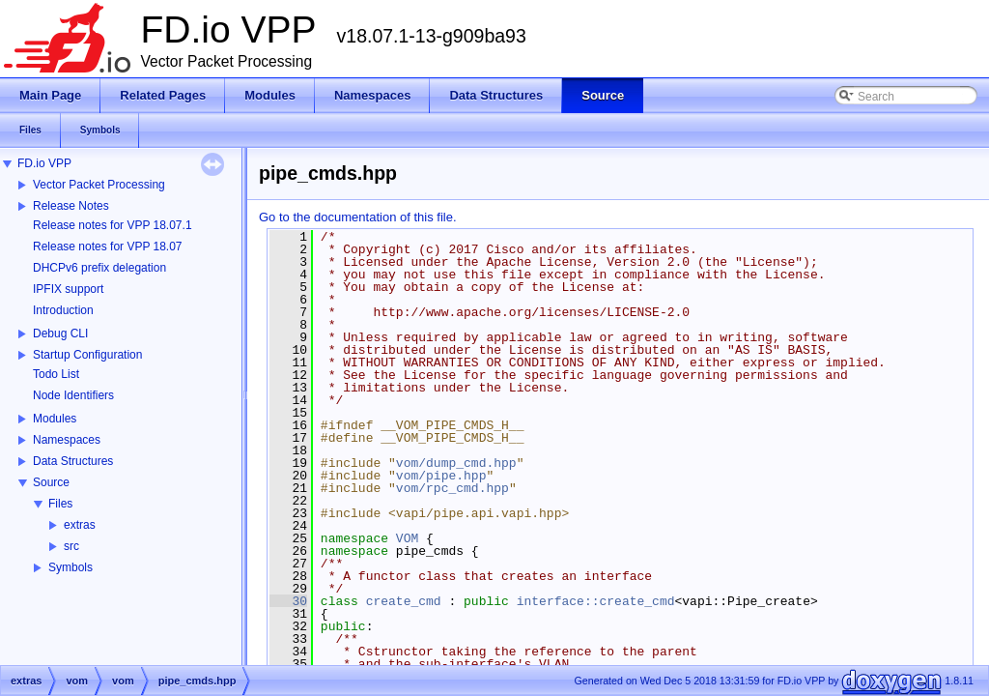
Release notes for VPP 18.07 (108, 246)
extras (80, 525)
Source (51, 482)
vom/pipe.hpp (441, 475)
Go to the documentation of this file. (358, 217)
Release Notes (71, 206)
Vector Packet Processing (99, 184)
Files (60, 503)
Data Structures (73, 461)
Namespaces (66, 440)
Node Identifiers (73, 395)
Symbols (70, 567)
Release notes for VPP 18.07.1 (112, 225)
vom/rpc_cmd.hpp (452, 488)
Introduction (63, 310)
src (71, 546)
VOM (407, 538)
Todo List (56, 374)
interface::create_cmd (596, 601)
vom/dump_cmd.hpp (456, 463)
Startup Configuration (87, 355)
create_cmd (403, 601)
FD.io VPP (44, 163)
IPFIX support (68, 289)
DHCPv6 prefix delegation (99, 268)
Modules (54, 418)
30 (288, 601)
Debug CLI (60, 333)
